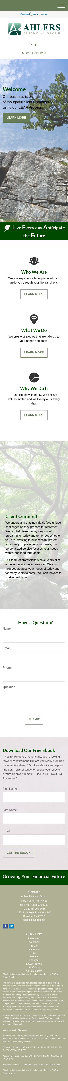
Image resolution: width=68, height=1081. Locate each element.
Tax (34, 952)
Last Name (10, 810)
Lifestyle (34, 960)
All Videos (34, 967)
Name (7, 628)
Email (7, 648)
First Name (10, 788)
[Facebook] (35, 45)
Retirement (34, 938)
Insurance (34, 949)
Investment (34, 942)
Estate (34, 945)
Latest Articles (34, 963)
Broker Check (9, 1073)
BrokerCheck (8, 977)
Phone (7, 667)
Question (9, 687)
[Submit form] (34, 720)
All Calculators (34, 970)
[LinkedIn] (31, 45)
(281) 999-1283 (34, 53)
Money (34, 956)
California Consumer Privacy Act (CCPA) (31, 1018)
